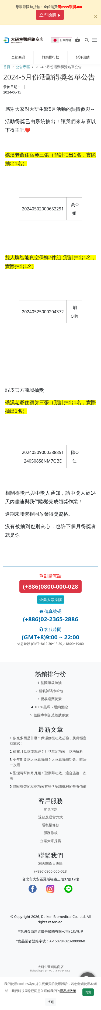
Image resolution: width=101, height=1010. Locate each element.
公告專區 (23, 66)
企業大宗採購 (50, 599)
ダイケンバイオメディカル (58, 970)
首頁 (6, 66)
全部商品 (18, 57)
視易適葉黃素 (51, 698)
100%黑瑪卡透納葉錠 (51, 706)
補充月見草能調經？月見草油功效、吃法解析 (48, 751)
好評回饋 (83, 57)
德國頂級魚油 (51, 682)
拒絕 (50, 1001)
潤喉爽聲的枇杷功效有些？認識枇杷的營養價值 (49, 786)
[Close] (95, 13)
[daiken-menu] (94, 40)
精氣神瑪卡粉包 (51, 690)
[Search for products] (87, 40)
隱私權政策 (68, 990)
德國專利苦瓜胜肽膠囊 (51, 715)
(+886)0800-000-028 (50, 586)
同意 (88, 992)
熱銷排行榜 (50, 57)
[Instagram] (50, 889)
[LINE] (68, 889)
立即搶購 (49, 15)
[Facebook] (33, 889)
